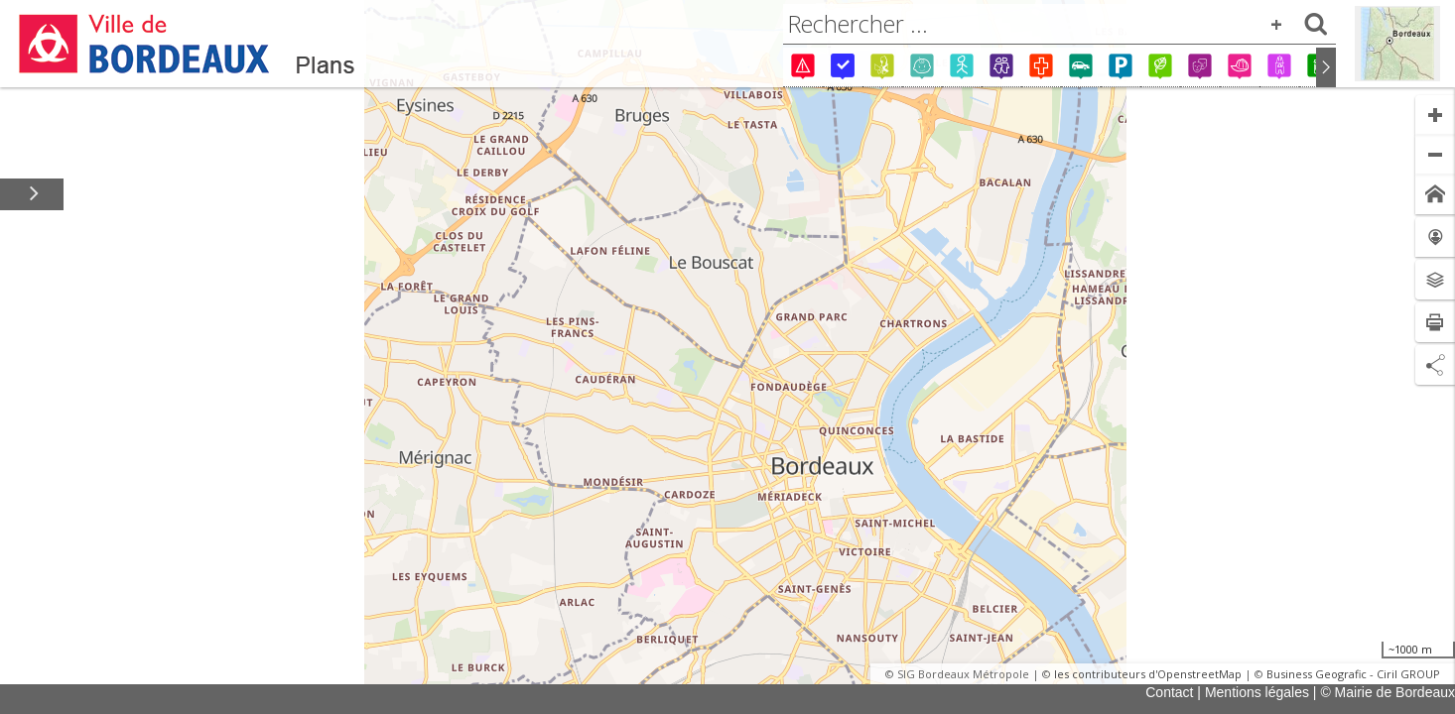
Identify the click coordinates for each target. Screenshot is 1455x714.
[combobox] (1059, 24)
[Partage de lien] (1435, 365)
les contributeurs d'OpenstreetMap (1148, 673)
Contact (1169, 692)
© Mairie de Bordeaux (1387, 692)
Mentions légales (1257, 692)
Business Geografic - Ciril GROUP (1353, 673)
